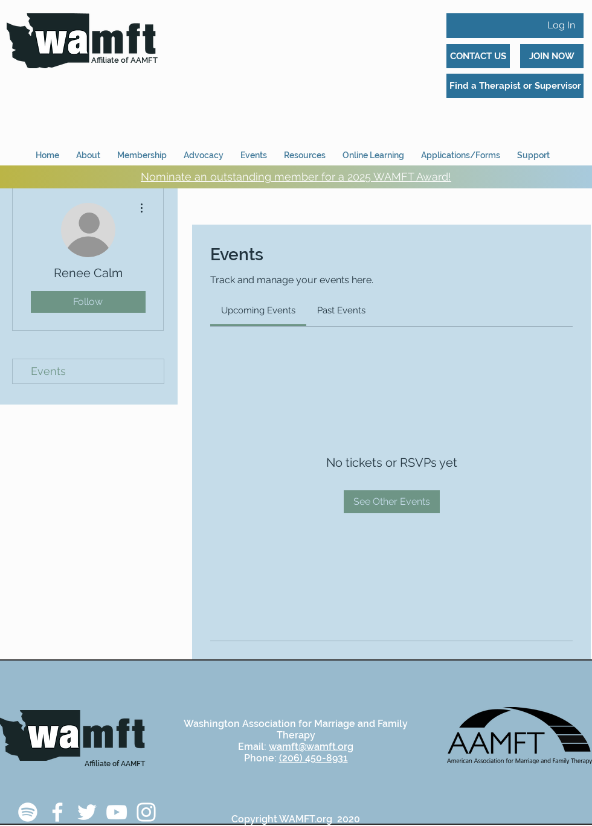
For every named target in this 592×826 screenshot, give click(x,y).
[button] (461, 149)
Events (48, 371)
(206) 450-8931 (313, 758)
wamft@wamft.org (311, 746)
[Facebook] (57, 812)
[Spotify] (27, 812)
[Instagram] (146, 812)
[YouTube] (116, 812)
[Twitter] (87, 812)
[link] (258, 310)
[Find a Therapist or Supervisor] (515, 86)
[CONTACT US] (478, 56)
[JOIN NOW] (552, 56)
